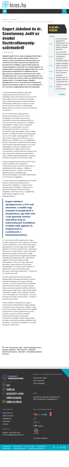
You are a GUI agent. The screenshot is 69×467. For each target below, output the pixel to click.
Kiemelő (32, 350)
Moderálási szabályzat (36, 448)
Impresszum (17, 446)
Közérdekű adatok (19, 448)
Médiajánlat (6, 446)
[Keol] (36, 422)
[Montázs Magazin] (38, 426)
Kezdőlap (6, 19)
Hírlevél (5, 424)
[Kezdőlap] (14, 4)
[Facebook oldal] (54, 447)
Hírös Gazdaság (38, 383)
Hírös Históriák (38, 381)
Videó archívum (8, 416)
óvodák (22, 352)
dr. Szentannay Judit (14, 347)
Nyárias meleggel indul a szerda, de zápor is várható (62, 66)
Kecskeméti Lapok (40, 378)
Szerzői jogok (29, 446)
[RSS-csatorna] (58, 447)
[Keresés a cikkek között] (64, 11)
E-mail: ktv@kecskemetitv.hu (13, 435)
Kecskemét (14, 19)
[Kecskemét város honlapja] (42, 414)
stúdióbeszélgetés (34, 352)
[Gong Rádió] (36, 418)
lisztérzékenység (10, 352)
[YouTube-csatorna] (61, 447)
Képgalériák (6, 418)
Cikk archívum (7, 413)
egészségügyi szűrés (33, 347)
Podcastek (6, 421)
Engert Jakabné (10, 350)
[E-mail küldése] (65, 447)
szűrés (6, 354)
